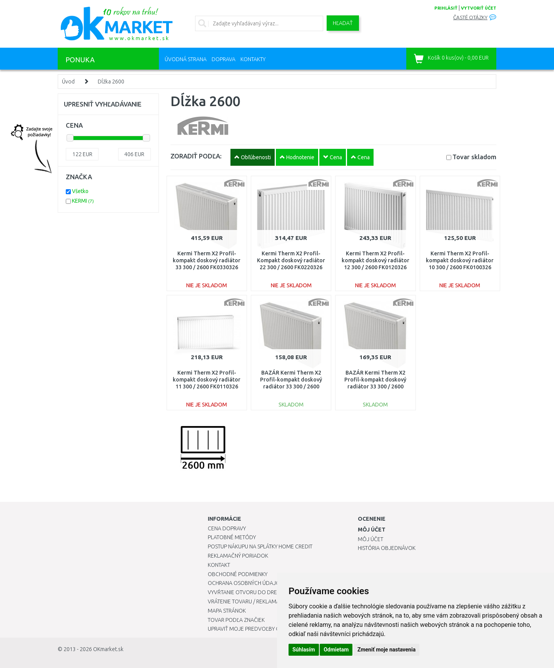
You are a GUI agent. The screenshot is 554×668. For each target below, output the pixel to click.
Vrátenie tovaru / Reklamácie (247, 601)
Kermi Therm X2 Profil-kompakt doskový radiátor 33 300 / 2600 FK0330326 (206, 260)
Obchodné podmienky (237, 574)
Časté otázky (470, 17)
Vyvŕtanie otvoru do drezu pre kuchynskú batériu (276, 592)
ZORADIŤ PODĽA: (196, 156)
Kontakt (219, 565)
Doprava (223, 59)
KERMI (83, 201)
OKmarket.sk (108, 649)
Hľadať (343, 23)
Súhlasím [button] (303, 649)
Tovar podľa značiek (236, 620)
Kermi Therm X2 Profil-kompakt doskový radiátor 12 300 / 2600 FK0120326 (375, 260)
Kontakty (252, 59)
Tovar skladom (474, 156)
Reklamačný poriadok (238, 556)
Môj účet (370, 539)
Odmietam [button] (336, 649)
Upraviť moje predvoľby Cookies (253, 629)
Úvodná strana (186, 59)
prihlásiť (445, 8)
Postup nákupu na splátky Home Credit (260, 546)
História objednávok (387, 548)
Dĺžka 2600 (111, 81)
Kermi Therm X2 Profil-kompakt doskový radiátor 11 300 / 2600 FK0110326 (206, 380)
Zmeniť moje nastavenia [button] (386, 649)
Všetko (80, 191)
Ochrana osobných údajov (246, 583)
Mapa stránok (227, 611)
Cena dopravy (227, 528)
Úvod (68, 81)
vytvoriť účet (478, 8)
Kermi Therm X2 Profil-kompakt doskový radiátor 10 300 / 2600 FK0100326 (460, 260)
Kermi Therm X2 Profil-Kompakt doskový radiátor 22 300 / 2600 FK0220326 (291, 260)
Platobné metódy (232, 537)
